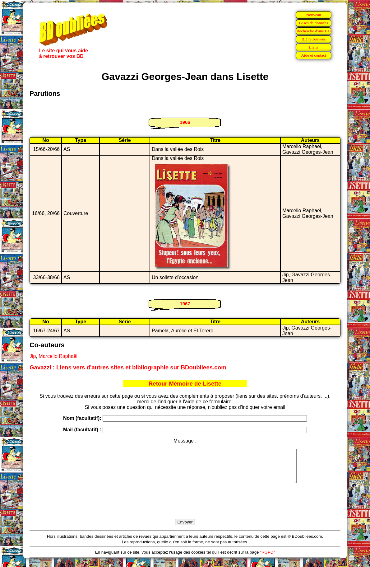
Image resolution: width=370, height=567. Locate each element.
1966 (185, 122)
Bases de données (313, 23)
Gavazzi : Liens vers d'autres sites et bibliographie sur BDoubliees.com (128, 367)
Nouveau (313, 14)
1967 (185, 303)
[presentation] (185, 508)
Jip (33, 356)
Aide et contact (313, 55)
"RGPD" (267, 558)
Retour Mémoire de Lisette (185, 383)
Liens (313, 47)
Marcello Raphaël (58, 356)
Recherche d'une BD (314, 31)
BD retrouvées (314, 39)
